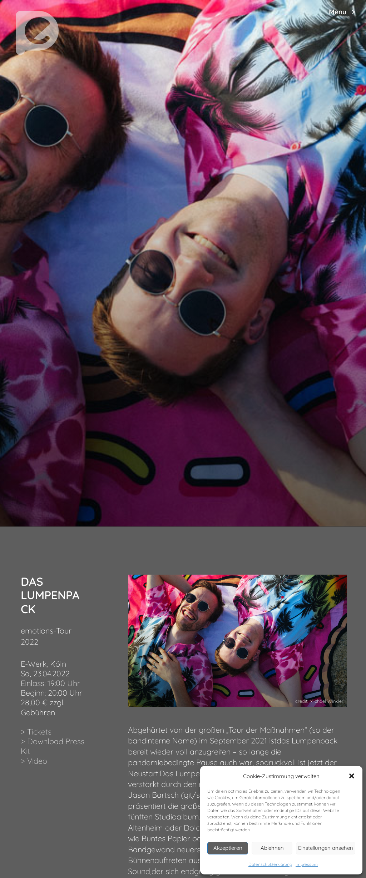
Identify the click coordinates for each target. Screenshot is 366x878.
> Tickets (36, 731)
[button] (351, 775)
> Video (34, 761)
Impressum (307, 864)
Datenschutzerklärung (270, 864)
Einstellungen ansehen (325, 847)
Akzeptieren (227, 847)
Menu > (342, 11)
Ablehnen (272, 847)
